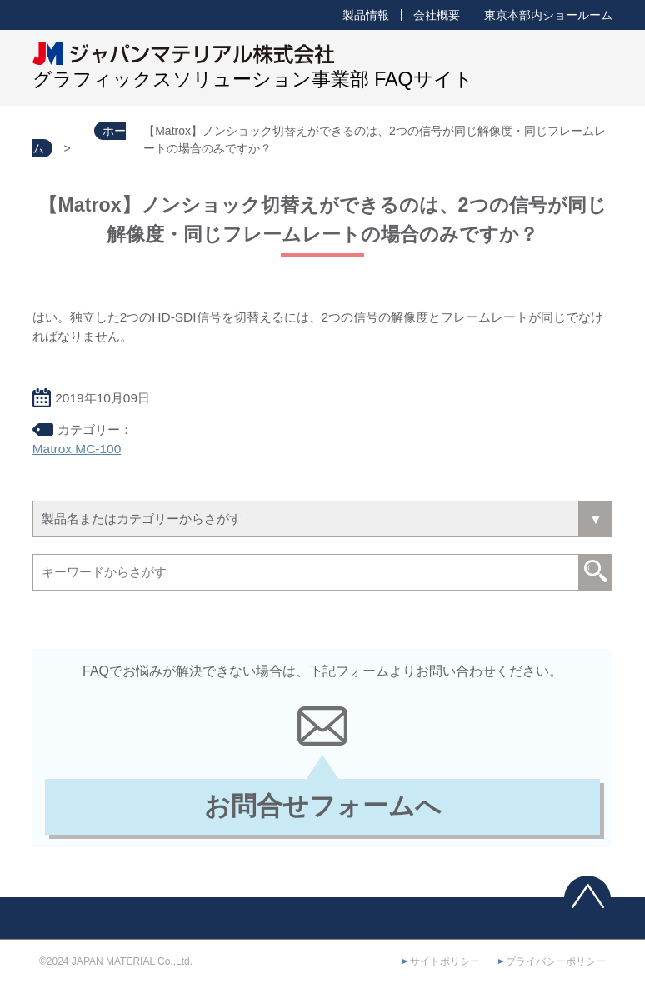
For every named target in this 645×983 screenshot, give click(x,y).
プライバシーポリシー (556, 961)
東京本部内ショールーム (548, 15)
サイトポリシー (445, 961)
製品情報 (365, 15)
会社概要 (436, 15)
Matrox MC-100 (77, 449)
